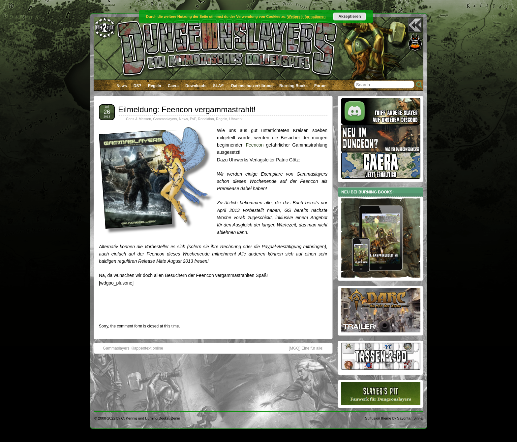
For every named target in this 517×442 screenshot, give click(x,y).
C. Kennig (129, 418)
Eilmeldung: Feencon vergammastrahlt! (187, 109)
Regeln (154, 86)
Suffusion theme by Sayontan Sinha (394, 418)
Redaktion (206, 119)
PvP (193, 119)
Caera (173, 86)
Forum (320, 86)
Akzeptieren (349, 16)
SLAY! (219, 86)
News (121, 86)
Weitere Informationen (306, 16)
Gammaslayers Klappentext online (129, 348)
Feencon (254, 145)
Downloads (195, 86)
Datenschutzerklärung (252, 86)
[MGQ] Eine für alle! (309, 348)
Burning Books (293, 86)
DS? (137, 86)
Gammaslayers (165, 119)
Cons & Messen (138, 119)
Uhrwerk (235, 119)
